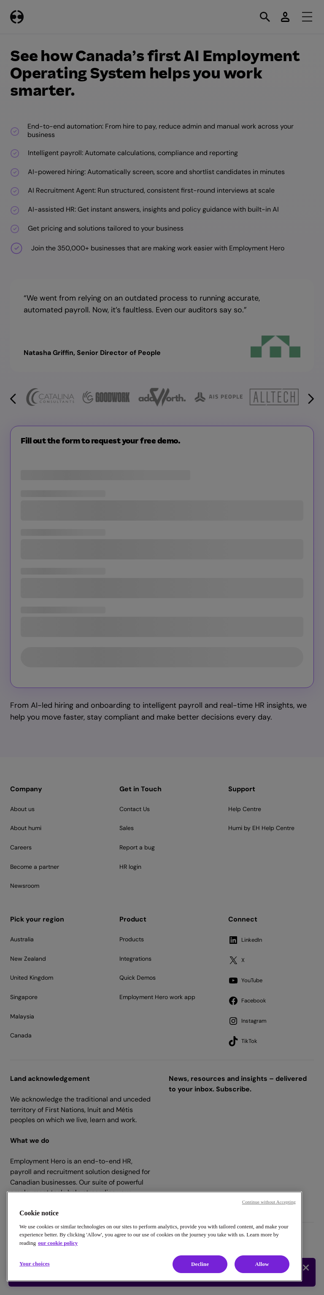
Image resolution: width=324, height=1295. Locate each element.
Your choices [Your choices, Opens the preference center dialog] (34, 1263)
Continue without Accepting (269, 1201)
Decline (200, 1264)
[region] (154, 1236)
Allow (262, 1264)
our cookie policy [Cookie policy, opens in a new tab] (58, 1243)
